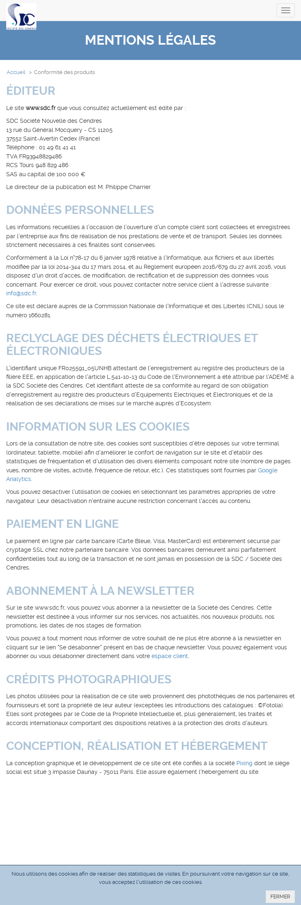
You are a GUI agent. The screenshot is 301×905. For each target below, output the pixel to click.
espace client (170, 656)
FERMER (280, 897)
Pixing (244, 763)
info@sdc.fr (21, 293)
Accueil (16, 72)
